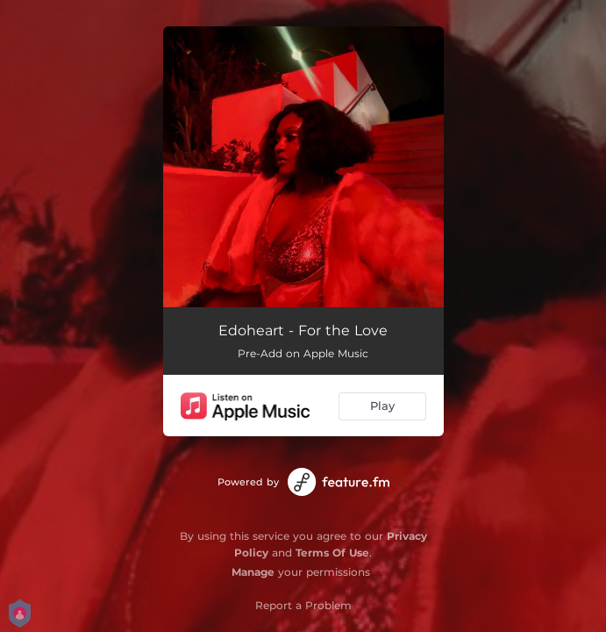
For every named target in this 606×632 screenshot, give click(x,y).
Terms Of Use (332, 552)
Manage (253, 571)
